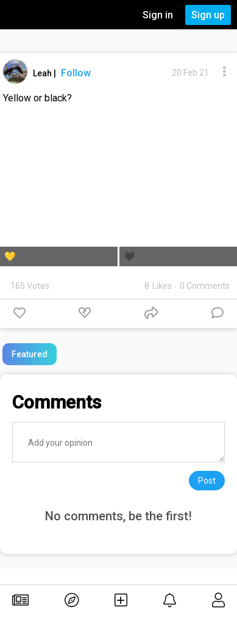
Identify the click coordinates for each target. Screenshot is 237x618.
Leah (43, 73)
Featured (30, 354)
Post (207, 480)
